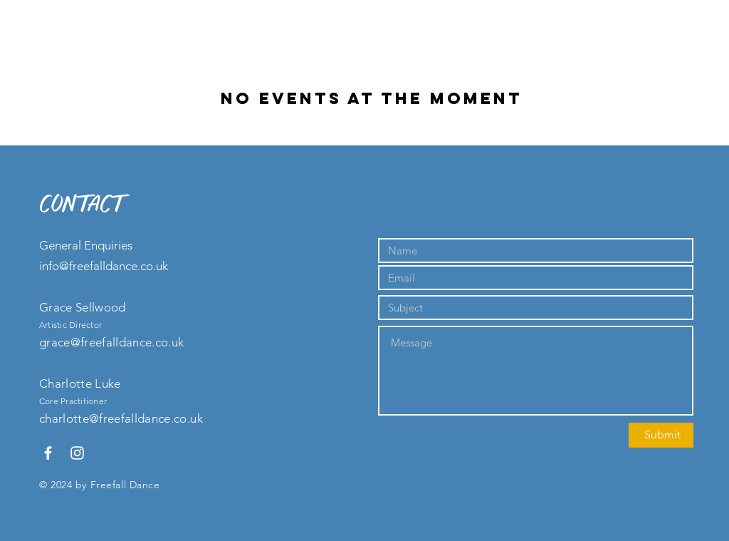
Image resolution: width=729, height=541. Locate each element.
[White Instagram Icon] (77, 453)
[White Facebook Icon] (48, 453)
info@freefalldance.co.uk (103, 266)
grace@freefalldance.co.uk (111, 342)
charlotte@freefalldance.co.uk (121, 418)
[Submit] (661, 435)
